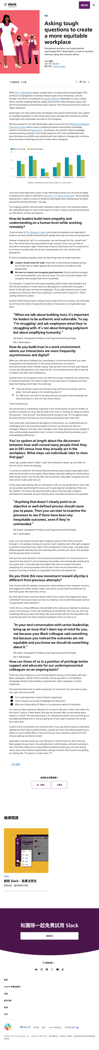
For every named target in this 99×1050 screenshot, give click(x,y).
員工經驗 (16, 764)
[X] (52, 969)
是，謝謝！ (41, 784)
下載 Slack (25, 1027)
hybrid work (36, 130)
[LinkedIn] (36, 969)
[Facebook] (47, 969)
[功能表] (93, 5)
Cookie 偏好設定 (55, 1027)
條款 (44, 1027)
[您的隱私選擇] (70, 1027)
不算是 (59, 784)
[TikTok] (63, 969)
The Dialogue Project (36, 232)
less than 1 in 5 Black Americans (59, 195)
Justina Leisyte (59, 66)
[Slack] (10, 5)
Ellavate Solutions (51, 98)
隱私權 (36, 1027)
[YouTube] (57, 969)
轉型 (46, 15)
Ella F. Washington (23, 92)
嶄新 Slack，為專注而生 (20, 881)
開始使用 (84, 5)
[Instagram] (41, 969)
